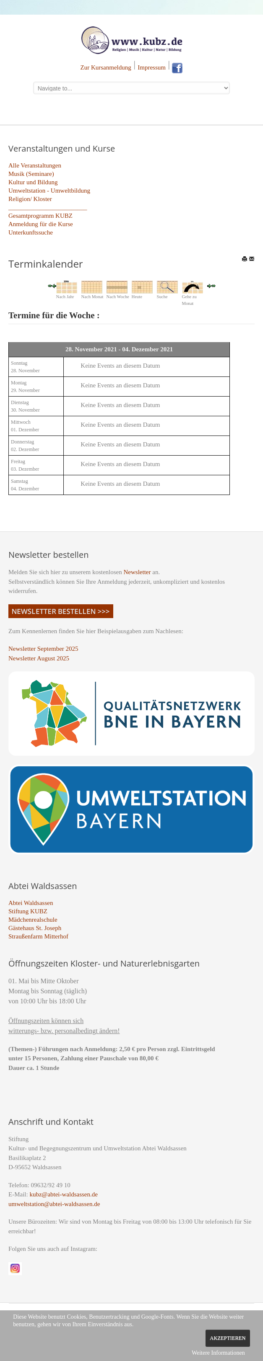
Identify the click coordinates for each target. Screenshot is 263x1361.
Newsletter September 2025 (43, 648)
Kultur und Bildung (33, 182)
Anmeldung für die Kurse (40, 224)
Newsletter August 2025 (38, 658)
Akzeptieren (227, 1338)
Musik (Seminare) (31, 173)
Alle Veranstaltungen (34, 165)
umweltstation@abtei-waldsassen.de (54, 1204)
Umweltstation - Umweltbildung (49, 190)
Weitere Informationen (218, 1353)
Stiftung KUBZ (27, 911)
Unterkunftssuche (30, 232)
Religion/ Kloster (30, 199)
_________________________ (47, 207)
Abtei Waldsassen (30, 903)
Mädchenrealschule (32, 919)
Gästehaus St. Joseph (34, 928)
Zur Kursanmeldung (106, 67)
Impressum (152, 67)
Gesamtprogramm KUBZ (40, 215)
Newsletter (137, 572)
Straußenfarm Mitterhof (38, 936)
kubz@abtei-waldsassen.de (63, 1194)
